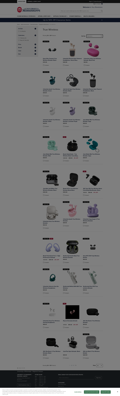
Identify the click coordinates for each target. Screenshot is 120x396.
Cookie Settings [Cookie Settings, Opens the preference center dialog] (77, 392)
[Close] (117, 391)
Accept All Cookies (105, 392)
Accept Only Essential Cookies (91, 392)
